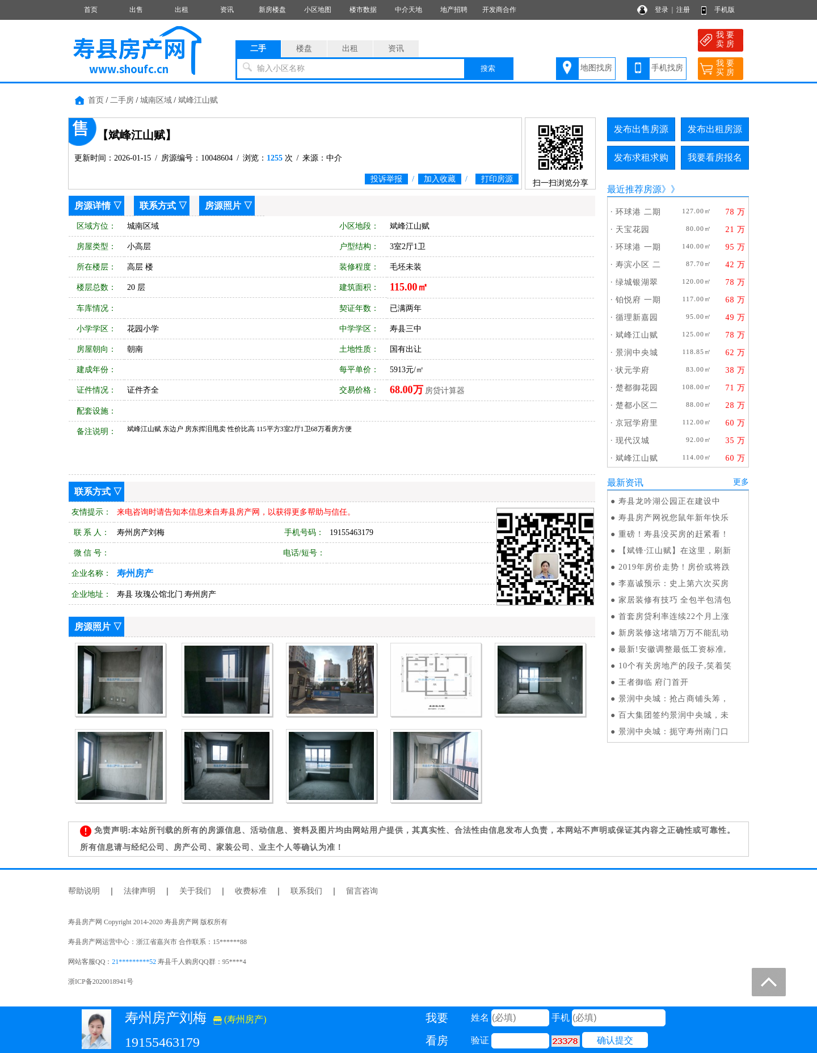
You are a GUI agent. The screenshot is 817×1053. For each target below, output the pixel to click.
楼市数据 (363, 10)
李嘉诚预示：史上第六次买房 (673, 583)
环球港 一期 (638, 247)
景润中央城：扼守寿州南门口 (673, 731)
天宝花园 (633, 229)
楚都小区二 (637, 405)
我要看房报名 (715, 157)
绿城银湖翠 (637, 282)
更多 (741, 482)
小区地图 (317, 10)
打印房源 (497, 179)
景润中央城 (637, 352)
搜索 (488, 68)
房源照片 (223, 205)
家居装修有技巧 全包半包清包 (675, 600)
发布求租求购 (641, 157)
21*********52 (134, 962)
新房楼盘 (272, 10)
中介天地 (408, 10)
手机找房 (667, 68)
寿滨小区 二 (638, 264)
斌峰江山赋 (198, 100)
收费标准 (251, 891)
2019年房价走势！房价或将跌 (674, 567)
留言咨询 (362, 891)
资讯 (227, 10)
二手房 (122, 100)
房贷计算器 (445, 390)
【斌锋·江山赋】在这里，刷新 (675, 550)
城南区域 (156, 100)
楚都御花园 (637, 388)
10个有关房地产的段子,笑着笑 (675, 666)
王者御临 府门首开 (653, 682)
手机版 (724, 10)
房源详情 (92, 205)
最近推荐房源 (634, 189)
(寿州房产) (240, 1019)
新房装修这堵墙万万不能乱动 (673, 633)
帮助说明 (84, 891)
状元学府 (633, 370)
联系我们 (306, 891)
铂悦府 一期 (638, 300)
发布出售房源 (641, 129)
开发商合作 (499, 10)
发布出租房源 (715, 129)
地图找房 (596, 68)
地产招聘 (454, 10)
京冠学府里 (637, 423)
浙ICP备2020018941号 (100, 981)
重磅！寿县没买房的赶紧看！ (673, 534)
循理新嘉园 (637, 317)
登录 (661, 10)
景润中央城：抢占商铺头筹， (673, 698)
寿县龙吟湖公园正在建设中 (669, 501)
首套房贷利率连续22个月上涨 (674, 616)
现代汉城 (633, 440)
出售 (136, 10)
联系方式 (158, 205)
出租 (181, 10)
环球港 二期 (638, 212)
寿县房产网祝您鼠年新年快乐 (673, 517)
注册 (683, 10)
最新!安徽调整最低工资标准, (672, 649)
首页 (91, 10)
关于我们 (195, 891)
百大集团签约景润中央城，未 (673, 715)
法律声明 (139, 891)
